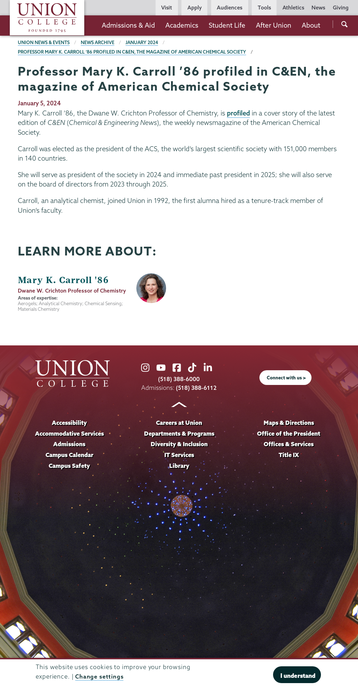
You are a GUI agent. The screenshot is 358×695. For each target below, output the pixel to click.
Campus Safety (69, 466)
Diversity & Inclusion (179, 444)
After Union (273, 25)
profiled (239, 113)
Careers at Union (179, 422)
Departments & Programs (179, 433)
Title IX (288, 455)
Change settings (99, 676)
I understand (297, 675)
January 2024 (143, 42)
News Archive (98, 42)
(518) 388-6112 (196, 387)
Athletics (293, 7)
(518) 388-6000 (179, 378)
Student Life (227, 25)
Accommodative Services (69, 433)
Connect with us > (286, 377)
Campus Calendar (69, 455)
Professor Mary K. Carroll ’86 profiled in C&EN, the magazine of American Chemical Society (133, 52)
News (318, 7)
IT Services (179, 455)
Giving (341, 7)
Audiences (229, 7)
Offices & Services (289, 444)
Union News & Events (44, 42)
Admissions (69, 444)
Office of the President (288, 433)
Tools (264, 7)
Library (179, 466)
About (311, 25)
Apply (194, 7)
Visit (166, 7)
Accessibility (69, 422)
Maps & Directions (288, 422)
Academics (181, 25)
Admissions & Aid (128, 25)
